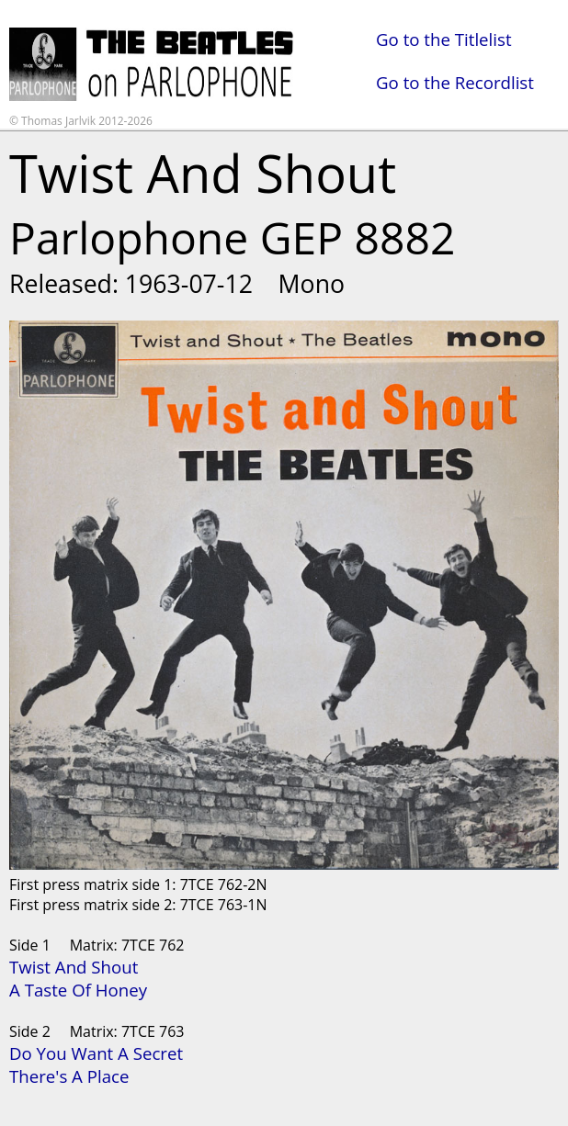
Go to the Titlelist (444, 39)
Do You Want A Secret (96, 1053)
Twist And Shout (73, 966)
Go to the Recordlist (455, 82)
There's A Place (69, 1075)
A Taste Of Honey (78, 989)
